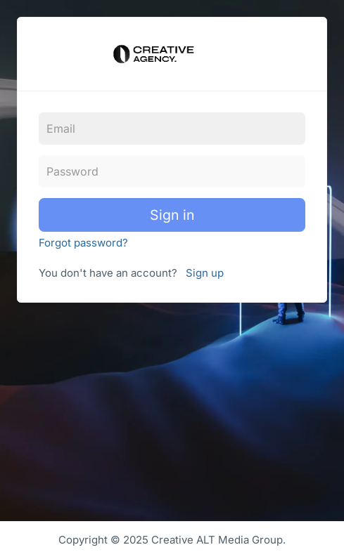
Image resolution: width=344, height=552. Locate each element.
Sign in (172, 214)
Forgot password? (83, 242)
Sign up (205, 273)
